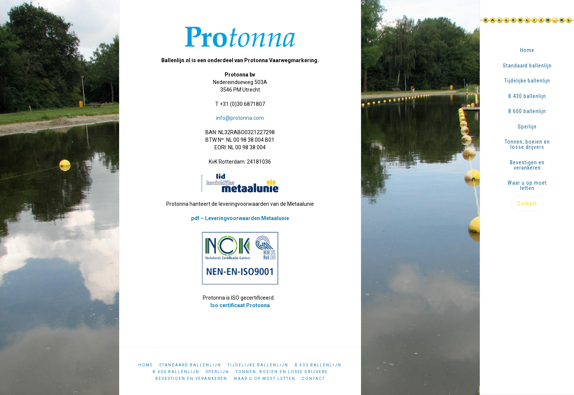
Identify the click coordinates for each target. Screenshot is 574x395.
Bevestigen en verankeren (191, 379)
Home (145, 365)
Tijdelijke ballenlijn (258, 365)
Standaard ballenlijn (190, 365)
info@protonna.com (240, 118)
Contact (313, 379)
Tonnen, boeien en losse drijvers (282, 372)
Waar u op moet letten (264, 379)
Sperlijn (217, 372)
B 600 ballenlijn (176, 372)
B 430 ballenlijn (318, 365)
